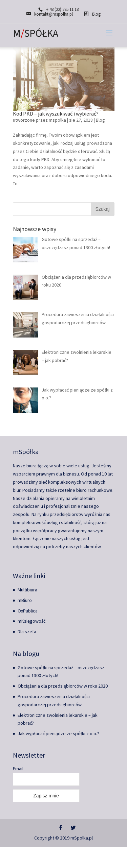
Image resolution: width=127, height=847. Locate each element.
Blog (100, 120)
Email (18, 768)
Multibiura (27, 590)
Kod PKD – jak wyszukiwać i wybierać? (56, 113)
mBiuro (25, 600)
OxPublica (28, 611)
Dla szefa (27, 631)
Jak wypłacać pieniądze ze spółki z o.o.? (58, 733)
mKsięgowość (31, 621)
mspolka (57, 120)
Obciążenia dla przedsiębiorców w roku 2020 (63, 686)
